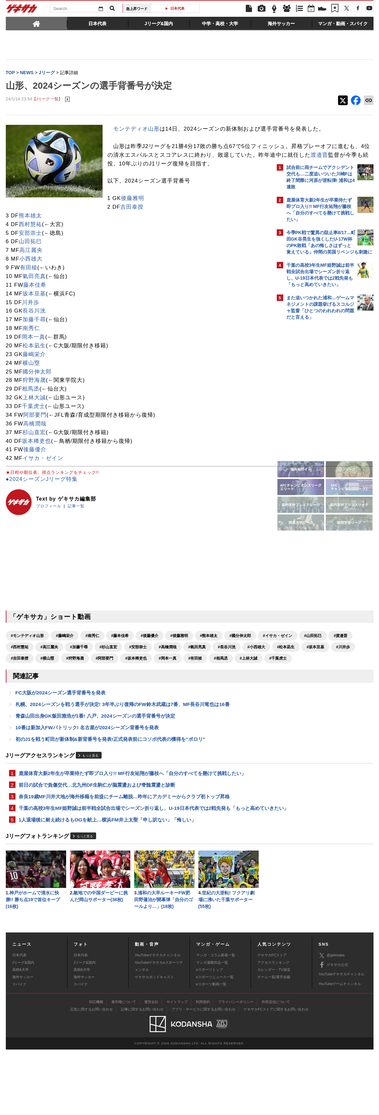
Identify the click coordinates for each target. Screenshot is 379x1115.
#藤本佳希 (120, 662)
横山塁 (31, 389)
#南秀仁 (92, 662)
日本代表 (177, 8)
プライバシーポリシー (236, 1067)
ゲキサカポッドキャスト (154, 1042)
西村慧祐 (30, 251)
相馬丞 (30, 416)
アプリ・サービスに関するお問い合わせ (203, 1075)
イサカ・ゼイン (43, 485)
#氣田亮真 (49, 684)
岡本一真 (33, 364)
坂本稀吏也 (36, 467)
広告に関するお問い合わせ (91, 1075)
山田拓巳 (30, 268)
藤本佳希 (34, 311)
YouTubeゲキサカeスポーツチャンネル (159, 1031)
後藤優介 (34, 476)
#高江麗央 (146, 673)
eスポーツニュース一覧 (215, 1042)
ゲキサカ (22, 10)
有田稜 (28, 294)
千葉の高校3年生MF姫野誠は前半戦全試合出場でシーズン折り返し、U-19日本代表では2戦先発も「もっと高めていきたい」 (139, 867)
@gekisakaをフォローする (312, 421)
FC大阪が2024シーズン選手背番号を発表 (60, 742)
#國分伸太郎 (240, 662)
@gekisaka (332, 1021)
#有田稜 (166, 696)
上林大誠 (34, 424)
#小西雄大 (108, 684)
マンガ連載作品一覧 (212, 1028)
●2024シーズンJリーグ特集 (42, 506)
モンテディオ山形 (136, 129)
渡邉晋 (133, 181)
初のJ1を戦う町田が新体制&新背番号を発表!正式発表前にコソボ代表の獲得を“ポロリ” (110, 791)
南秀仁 (31, 355)
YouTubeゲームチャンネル (340, 1049)
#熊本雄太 (209, 662)
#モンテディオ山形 (27, 662)
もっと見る (90, 809)
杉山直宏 (34, 459)
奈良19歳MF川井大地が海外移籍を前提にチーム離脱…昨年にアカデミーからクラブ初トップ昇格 (124, 851)
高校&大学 (20, 1035)
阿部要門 (34, 442)
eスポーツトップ (209, 1035)
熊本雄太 (30, 242)
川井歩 (30, 329)
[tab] (36, 23)
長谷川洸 (34, 337)
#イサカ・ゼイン (25, 673)
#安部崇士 (234, 673)
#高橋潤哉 (20, 684)
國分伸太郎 (37, 398)
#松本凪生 (138, 684)
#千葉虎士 (20, 707)
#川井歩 (195, 684)
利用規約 (203, 1067)
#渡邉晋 (88, 673)
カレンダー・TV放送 (273, 1035)
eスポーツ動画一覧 (211, 1050)
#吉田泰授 (223, 684)
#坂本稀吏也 (106, 696)
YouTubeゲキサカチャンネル (158, 1021)
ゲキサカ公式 (333, 1030)
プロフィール (48, 532)
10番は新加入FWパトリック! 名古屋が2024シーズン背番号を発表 (87, 779)
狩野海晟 (34, 407)
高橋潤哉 (34, 450)
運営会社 (151, 1067)
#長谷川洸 (79, 684)
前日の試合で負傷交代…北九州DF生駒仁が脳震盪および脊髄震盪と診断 (97, 838)
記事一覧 (76, 532)
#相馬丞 (191, 696)
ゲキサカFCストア (272, 1021)
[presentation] (36, 23)
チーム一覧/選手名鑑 (273, 1042)
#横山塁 (18, 696)
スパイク (19, 1050)
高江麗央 (31, 277)
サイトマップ (177, 1067)
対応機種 (96, 1067)
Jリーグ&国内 (23, 1028)
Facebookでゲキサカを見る (313, 434)
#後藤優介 (149, 662)
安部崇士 (30, 259)
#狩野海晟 (45, 696)
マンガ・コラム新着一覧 (215, 1021)
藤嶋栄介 (34, 381)
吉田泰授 (30, 234)
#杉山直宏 (205, 673)
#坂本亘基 (167, 684)
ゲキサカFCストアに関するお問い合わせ (276, 1075)
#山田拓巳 (61, 673)
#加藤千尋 (175, 673)
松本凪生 (34, 372)
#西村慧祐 (116, 673)
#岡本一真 (138, 696)
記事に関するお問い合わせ (142, 1075)
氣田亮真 (34, 303)
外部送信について (276, 1067)
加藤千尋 (34, 346)
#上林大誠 (219, 696)
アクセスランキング (273, 1028)
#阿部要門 (75, 696)
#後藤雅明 (179, 662)
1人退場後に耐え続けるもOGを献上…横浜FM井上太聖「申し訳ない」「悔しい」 (107, 883)
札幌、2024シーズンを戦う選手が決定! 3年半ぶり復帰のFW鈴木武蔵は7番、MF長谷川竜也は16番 (122, 755)
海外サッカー (23, 1042)
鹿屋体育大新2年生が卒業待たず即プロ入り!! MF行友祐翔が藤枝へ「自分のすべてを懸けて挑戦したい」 (132, 826)
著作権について (123, 1067)
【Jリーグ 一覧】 (47, 100)
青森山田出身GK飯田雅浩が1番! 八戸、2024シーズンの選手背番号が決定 (95, 767)
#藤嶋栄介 (65, 662)
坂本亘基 (34, 320)
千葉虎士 (33, 433)
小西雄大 (31, 286)
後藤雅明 (31, 225)
